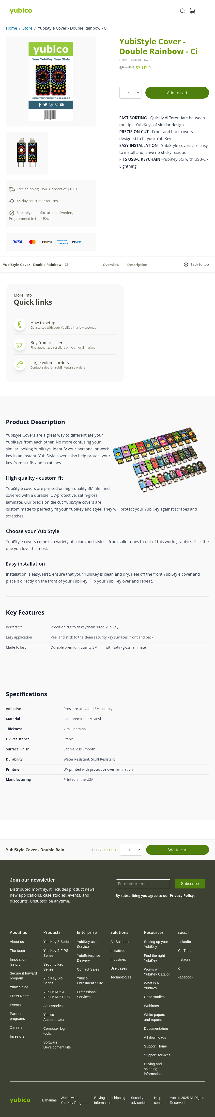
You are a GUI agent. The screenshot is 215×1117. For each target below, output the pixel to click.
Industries (118, 959)
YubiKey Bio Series (52, 980)
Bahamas (45, 1100)
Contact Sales (88, 969)
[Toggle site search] (182, 11)
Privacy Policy (182, 895)
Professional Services (87, 994)
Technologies (120, 977)
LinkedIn (184, 942)
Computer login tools (55, 1031)
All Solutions (120, 942)
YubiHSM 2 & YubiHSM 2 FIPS (56, 994)
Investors (17, 1036)
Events (15, 1005)
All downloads (155, 1037)
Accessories (52, 1006)
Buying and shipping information (153, 1069)
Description (137, 264)
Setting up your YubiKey (156, 944)
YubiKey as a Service (87, 944)
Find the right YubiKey (154, 958)
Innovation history (18, 961)
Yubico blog (19, 987)
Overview (111, 264)
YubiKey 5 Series (57, 942)
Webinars (151, 1006)
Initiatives (117, 951)
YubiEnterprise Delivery (88, 958)
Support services (157, 1055)
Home (11, 28)
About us (17, 942)
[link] (190, 883)
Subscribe (190, 884)
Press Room (20, 996)
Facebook (185, 977)
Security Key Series (53, 966)
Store (27, 28)
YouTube (185, 951)
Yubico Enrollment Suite (90, 980)
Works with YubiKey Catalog (157, 971)
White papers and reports (154, 1017)
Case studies (154, 997)
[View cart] (192, 11)
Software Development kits (57, 1044)
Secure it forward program (23, 975)
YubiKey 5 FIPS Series (55, 953)
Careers (16, 1027)
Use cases (118, 968)
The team (17, 951)
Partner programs (17, 1016)
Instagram (186, 959)
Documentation (156, 1028)
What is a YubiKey (151, 985)
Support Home (155, 1046)
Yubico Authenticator (53, 1017)
